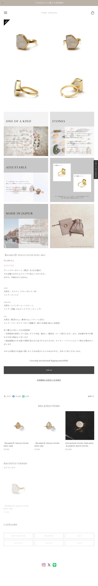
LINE (25, 397)
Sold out (49, 371)
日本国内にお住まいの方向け (49, 381)
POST (7, 397)
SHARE (16, 397)
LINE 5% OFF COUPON (96, 154)
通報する (91, 397)
